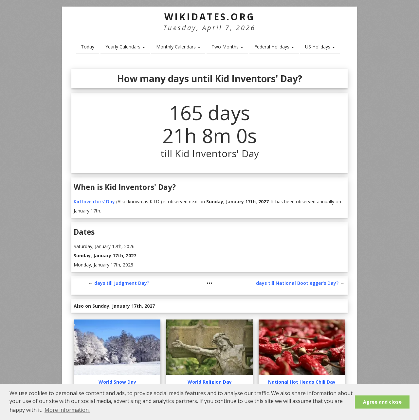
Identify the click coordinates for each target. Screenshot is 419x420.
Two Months (227, 47)
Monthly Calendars (178, 47)
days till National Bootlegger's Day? (297, 283)
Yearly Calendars (125, 47)
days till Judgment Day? (121, 283)
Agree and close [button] (382, 402)
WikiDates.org (209, 16)
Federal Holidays (274, 47)
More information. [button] (67, 409)
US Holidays (320, 47)
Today (87, 47)
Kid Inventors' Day (94, 201)
